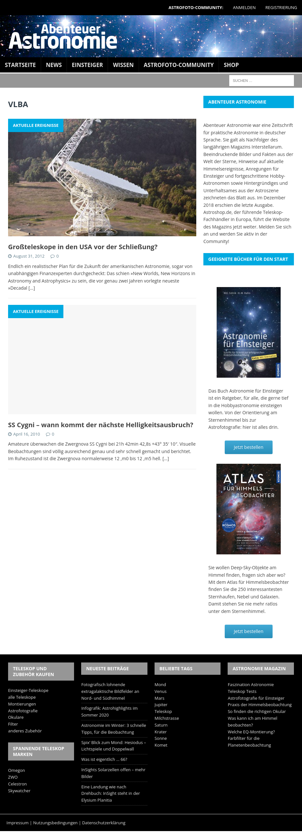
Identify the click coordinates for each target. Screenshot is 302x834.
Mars (159, 698)
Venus (161, 691)
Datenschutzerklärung (103, 823)
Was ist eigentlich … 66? (104, 759)
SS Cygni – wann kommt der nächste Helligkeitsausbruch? (100, 424)
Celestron (17, 784)
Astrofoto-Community (179, 65)
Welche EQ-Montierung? (251, 732)
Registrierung (281, 7)
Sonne (161, 738)
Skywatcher (19, 791)
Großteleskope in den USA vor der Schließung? (82, 246)
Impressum (17, 823)
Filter (13, 724)
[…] (31, 288)
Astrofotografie (23, 711)
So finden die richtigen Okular (257, 711)
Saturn (161, 725)
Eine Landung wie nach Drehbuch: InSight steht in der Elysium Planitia (110, 793)
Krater (161, 732)
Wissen (123, 65)
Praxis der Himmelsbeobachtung (260, 704)
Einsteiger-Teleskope (28, 690)
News (54, 65)
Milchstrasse (167, 718)
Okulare (16, 717)
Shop (231, 65)
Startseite (20, 65)
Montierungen (22, 704)
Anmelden (244, 7)
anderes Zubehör (25, 731)
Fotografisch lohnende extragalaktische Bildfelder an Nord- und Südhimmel (110, 691)
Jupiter (161, 704)
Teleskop (163, 711)
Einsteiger (87, 65)
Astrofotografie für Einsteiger (256, 698)
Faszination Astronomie (251, 684)
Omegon (16, 770)
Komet (161, 745)
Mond (160, 684)
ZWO (13, 777)
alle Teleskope (22, 697)
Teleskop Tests (242, 691)
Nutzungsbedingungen (55, 823)
